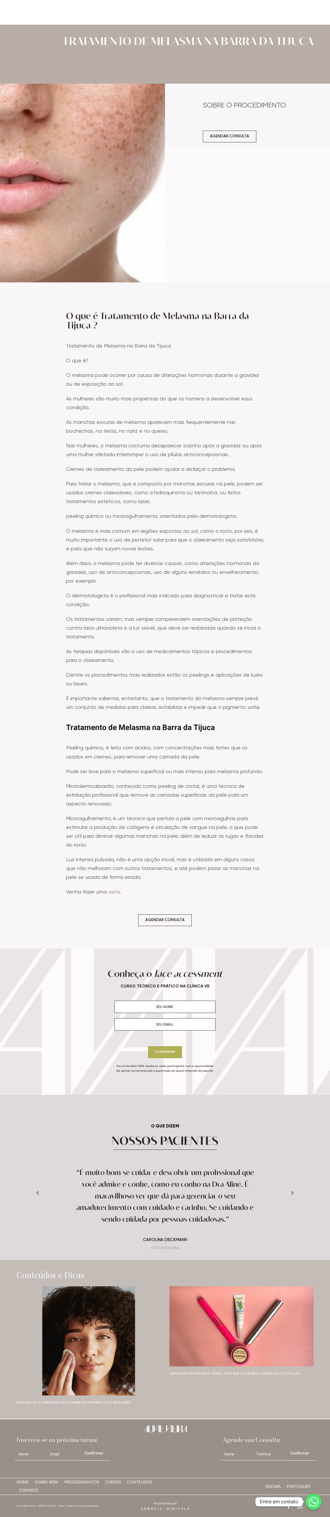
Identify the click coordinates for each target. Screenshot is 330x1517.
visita (114, 892)
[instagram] (299, 1505)
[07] (241, 1289)
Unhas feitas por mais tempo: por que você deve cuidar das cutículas (234, 1374)
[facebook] (288, 1505)
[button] (37, 1193)
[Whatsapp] (313, 1502)
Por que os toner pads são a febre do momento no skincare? (73, 1403)
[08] (88, 1289)
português (299, 1486)
